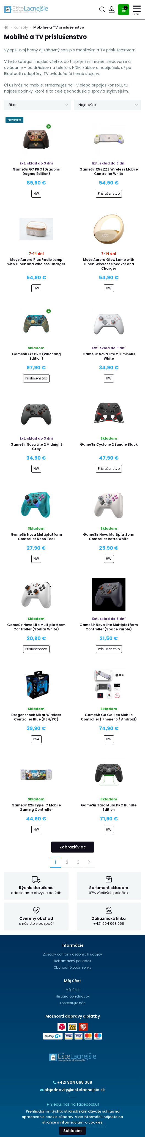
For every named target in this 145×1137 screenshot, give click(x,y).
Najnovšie (87, 104)
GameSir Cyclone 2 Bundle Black (109, 444)
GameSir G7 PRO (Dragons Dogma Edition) (36, 171)
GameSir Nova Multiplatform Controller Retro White (108, 536)
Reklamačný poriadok (72, 961)
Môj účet (73, 989)
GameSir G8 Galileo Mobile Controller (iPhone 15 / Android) (109, 717)
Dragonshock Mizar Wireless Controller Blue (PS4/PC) (36, 717)
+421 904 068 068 (72, 1082)
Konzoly (21, 27)
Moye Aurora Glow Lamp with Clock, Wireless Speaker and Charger (108, 264)
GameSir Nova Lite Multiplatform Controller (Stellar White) (36, 627)
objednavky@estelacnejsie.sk (72, 1090)
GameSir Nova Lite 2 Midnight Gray (36, 446)
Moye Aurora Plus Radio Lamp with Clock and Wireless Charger (36, 261)
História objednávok (72, 996)
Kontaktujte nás (72, 1003)
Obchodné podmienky (72, 967)
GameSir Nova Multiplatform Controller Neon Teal (36, 536)
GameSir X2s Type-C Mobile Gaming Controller (36, 807)
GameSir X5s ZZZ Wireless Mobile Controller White (109, 171)
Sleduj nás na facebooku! (72, 1104)
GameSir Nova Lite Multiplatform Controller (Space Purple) (109, 627)
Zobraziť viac (72, 847)
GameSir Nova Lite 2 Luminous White (109, 356)
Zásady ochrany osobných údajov (72, 954)
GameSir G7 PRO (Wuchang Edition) (36, 356)
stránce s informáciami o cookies (72, 1122)
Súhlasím (72, 1130)
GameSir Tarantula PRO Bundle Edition (108, 807)
